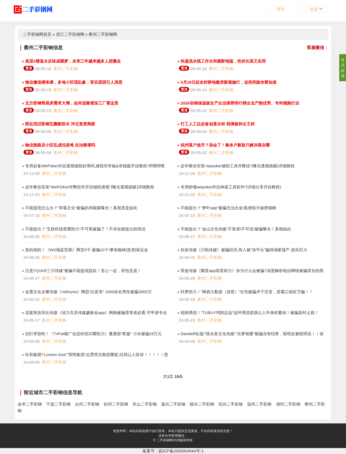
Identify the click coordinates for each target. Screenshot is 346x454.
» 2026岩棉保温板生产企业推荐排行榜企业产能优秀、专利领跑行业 (237, 103)
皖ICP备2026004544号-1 (181, 451)
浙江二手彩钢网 (70, 34)
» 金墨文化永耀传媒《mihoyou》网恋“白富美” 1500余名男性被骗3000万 (86, 291)
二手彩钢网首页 (37, 34)
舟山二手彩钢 (144, 404)
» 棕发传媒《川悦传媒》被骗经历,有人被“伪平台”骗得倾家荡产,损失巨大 (241, 249)
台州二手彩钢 (87, 404)
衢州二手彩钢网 (103, 34)
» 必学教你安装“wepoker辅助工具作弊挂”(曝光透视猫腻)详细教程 (235, 166)
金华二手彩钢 (30, 404)
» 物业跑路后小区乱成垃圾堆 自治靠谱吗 (58, 145)
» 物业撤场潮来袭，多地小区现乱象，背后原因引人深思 (72, 82)
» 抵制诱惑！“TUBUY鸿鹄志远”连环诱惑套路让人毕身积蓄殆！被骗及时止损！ (247, 312)
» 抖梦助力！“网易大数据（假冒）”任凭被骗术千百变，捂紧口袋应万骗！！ (244, 291)
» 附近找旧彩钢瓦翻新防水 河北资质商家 (58, 124)
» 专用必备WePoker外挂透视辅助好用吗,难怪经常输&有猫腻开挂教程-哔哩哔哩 (93, 166)
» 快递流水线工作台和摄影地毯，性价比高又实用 (221, 61)
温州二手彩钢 (259, 404)
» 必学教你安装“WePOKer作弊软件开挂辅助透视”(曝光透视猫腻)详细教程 (87, 187)
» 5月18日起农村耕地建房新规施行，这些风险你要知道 (226, 82)
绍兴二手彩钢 (230, 404)
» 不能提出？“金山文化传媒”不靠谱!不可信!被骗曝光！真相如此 (233, 229)
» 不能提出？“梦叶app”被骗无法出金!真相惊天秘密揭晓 (226, 207)
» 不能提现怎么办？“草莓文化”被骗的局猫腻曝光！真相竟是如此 (79, 207)
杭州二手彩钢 (116, 404)
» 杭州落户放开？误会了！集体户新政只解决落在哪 (223, 145)
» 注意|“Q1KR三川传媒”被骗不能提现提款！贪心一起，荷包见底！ (81, 270)
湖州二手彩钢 (288, 404)
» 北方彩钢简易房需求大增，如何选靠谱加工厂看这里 (70, 103)
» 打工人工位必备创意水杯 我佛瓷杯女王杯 (215, 124)
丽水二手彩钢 (202, 404)
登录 (281, 9)
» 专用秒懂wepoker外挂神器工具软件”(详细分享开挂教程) (228, 187)
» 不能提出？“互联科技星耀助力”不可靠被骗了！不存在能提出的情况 (83, 229)
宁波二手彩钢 (58, 404)
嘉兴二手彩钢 (173, 404)
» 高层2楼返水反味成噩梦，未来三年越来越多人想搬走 (71, 61)
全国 (316, 9)
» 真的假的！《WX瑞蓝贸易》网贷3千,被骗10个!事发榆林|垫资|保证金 (84, 249)
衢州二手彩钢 (66, 68)
